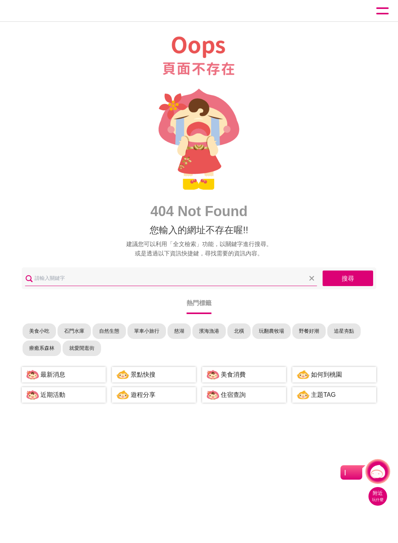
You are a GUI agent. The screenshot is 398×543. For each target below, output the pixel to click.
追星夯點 (344, 331)
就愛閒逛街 (81, 348)
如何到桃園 (326, 374)
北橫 (239, 331)
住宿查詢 (233, 394)
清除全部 (312, 278)
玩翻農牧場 (271, 331)
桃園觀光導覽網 (38, 11)
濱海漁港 (209, 331)
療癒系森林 (41, 348)
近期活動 (52, 394)
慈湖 (179, 331)
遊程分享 (143, 394)
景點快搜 (143, 374)
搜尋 (348, 278)
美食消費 (233, 374)
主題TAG (323, 394)
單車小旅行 (146, 331)
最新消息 (52, 374)
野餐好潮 (309, 331)
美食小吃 (39, 331)
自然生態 (109, 331)
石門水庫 (74, 331)
